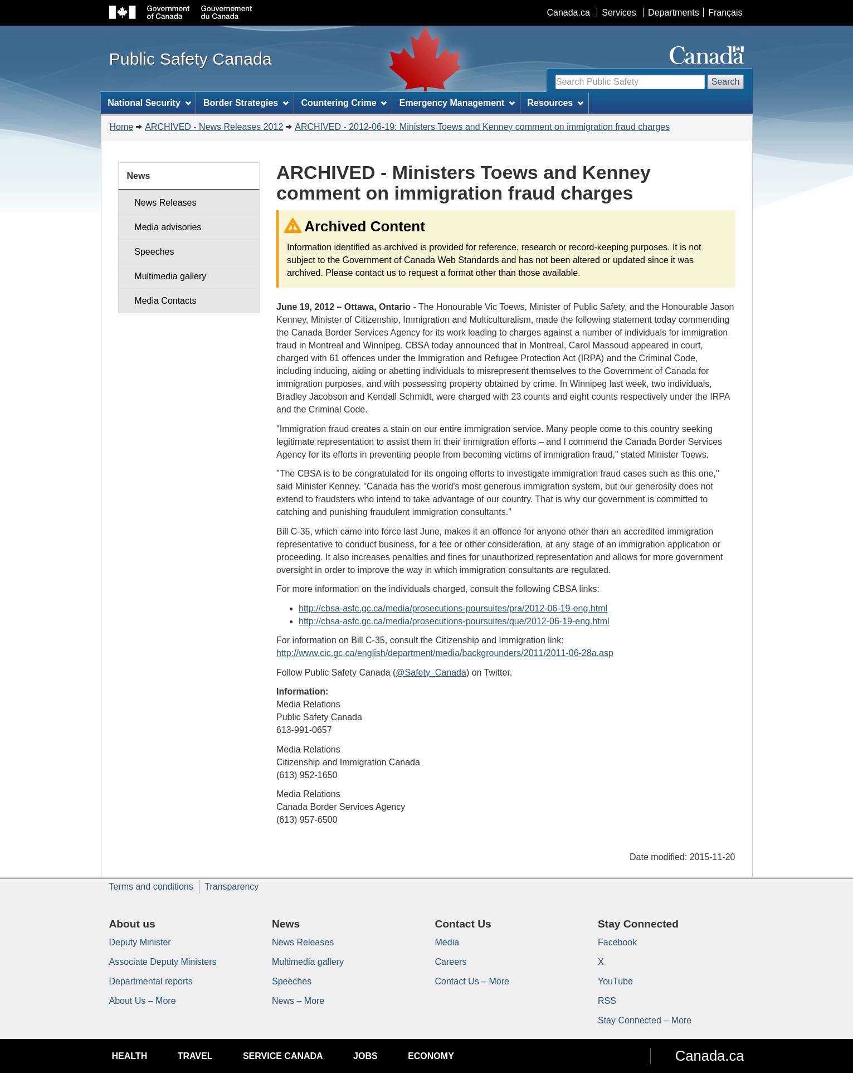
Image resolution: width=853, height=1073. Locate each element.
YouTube (615, 981)
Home (122, 127)
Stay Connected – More (644, 1020)
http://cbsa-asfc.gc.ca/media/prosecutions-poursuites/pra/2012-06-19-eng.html (453, 608)
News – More (298, 1001)
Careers (451, 962)
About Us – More (142, 1001)
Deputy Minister (140, 942)
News (138, 176)
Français (725, 12)
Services (619, 12)
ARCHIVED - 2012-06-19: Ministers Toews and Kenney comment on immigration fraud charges (482, 127)
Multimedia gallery (170, 276)
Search (725, 81)
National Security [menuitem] (149, 103)
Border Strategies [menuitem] (246, 103)
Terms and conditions (151, 886)
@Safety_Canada (431, 672)
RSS (607, 1001)
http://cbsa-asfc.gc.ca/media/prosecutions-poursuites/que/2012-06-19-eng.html (454, 621)
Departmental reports (151, 981)
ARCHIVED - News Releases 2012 (214, 127)
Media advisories (167, 227)
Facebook (617, 942)
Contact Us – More (472, 981)
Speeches (154, 251)
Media (447, 942)
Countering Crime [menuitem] (344, 103)
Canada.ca (568, 12)
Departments (673, 12)
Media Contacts (165, 300)
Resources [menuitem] (555, 103)
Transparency (231, 886)
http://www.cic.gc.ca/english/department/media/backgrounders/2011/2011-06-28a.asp (444, 653)
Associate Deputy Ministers (163, 962)
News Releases (165, 202)
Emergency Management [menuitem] (457, 103)
